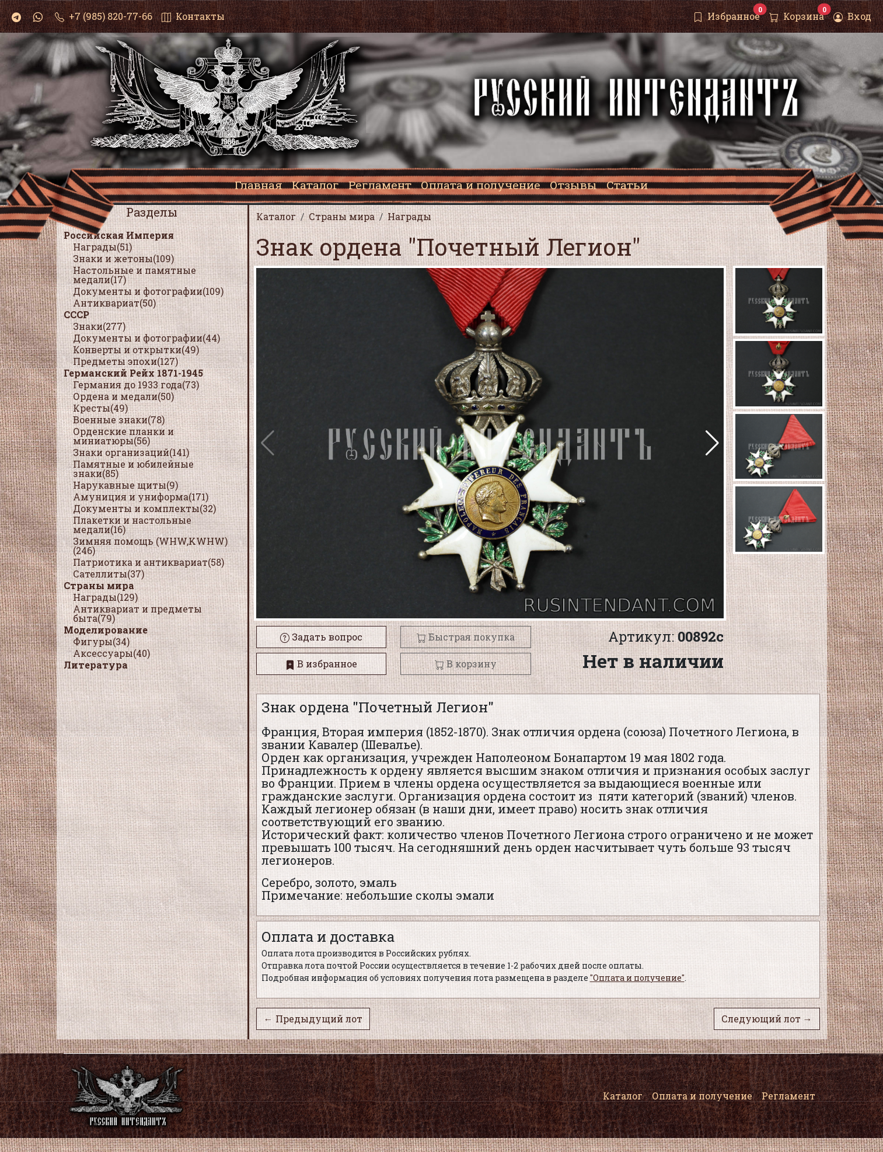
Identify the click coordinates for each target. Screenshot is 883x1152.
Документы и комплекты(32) (144, 508)
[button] (712, 443)
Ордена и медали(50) (123, 396)
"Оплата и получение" (637, 977)
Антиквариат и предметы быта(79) (137, 613)
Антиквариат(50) (114, 303)
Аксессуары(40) (111, 653)
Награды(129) (105, 597)
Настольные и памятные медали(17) (134, 275)
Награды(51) (102, 247)
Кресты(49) (100, 408)
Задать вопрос (321, 637)
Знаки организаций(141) (131, 452)
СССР (76, 314)
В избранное (321, 663)
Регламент (788, 1096)
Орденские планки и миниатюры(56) (123, 436)
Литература (96, 665)
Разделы (151, 212)
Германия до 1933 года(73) (136, 384)
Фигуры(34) (101, 641)
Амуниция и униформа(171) (140, 496)
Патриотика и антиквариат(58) (148, 562)
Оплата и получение (702, 1096)
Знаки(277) (99, 326)
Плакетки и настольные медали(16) (132, 524)
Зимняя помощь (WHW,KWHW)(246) (150, 545)
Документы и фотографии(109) (148, 291)
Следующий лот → (766, 1018)
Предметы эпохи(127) (125, 361)
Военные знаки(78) (119, 419)
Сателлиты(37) (108, 574)
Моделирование (106, 630)
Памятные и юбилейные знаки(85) (133, 468)
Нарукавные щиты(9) (125, 485)
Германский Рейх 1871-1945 (133, 373)
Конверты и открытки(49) (136, 349)
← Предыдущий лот (313, 1018)
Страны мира (99, 585)
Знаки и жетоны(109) (123, 258)
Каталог (623, 1096)
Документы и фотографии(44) (146, 338)
